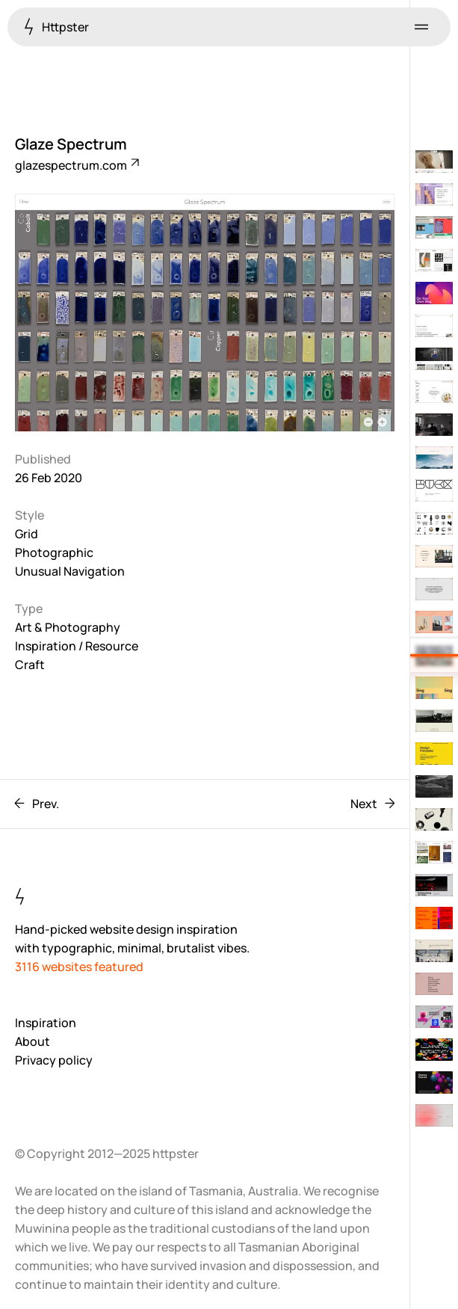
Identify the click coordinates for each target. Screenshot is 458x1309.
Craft (30, 664)
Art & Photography (67, 627)
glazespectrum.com (76, 165)
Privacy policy (54, 1060)
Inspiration (45, 1022)
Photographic (54, 552)
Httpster (56, 26)
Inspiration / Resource (76, 646)
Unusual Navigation (70, 571)
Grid (26, 534)
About (32, 1041)
